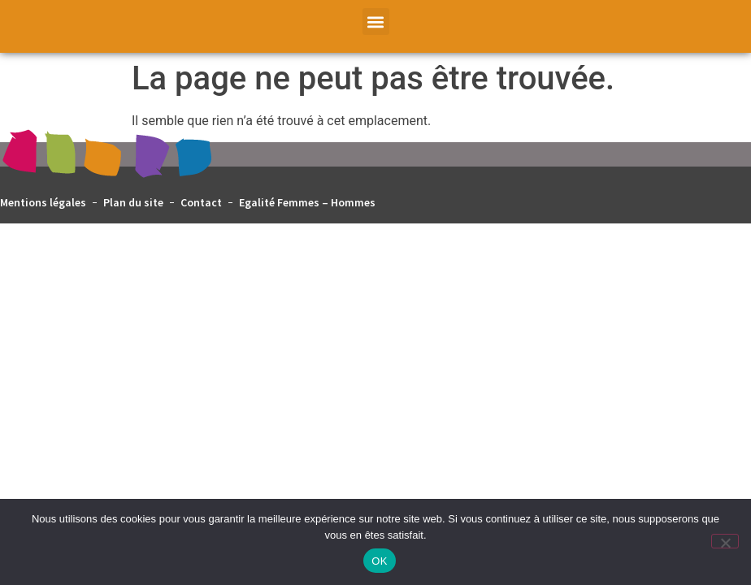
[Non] (725, 541)
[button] (375, 21)
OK (379, 561)
